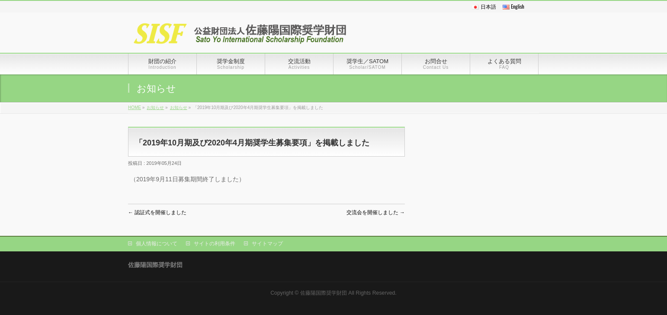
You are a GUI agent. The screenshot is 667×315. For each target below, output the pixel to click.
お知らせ (155, 107)
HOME (134, 107)
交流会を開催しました (375, 212)
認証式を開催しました (157, 212)
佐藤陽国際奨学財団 (323, 293)
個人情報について (156, 244)
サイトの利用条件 (214, 244)
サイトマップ (267, 244)
